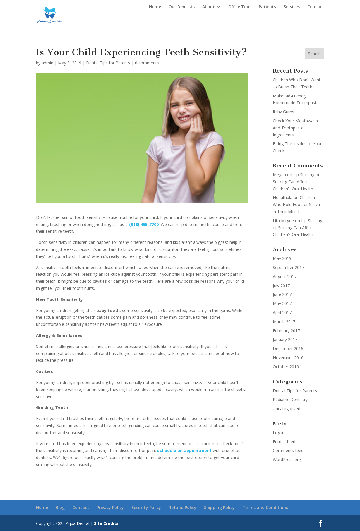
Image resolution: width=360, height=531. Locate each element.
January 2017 (285, 339)
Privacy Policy (110, 507)
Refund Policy (182, 507)
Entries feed (284, 441)
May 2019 (282, 258)
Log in (278, 432)
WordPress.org (287, 459)
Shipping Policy (219, 507)
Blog (60, 507)
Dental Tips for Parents (108, 63)
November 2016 (288, 357)
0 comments (147, 63)
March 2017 (284, 321)
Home (155, 7)
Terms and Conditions (265, 507)
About (208, 7)
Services (292, 7)
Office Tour (239, 7)
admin (47, 63)
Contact (315, 7)
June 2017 (282, 294)
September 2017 (288, 267)
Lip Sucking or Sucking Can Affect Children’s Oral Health (296, 181)
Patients (267, 7)
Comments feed (288, 450)
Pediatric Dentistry (290, 399)
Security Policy (146, 507)
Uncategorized (286, 408)
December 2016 (288, 348)
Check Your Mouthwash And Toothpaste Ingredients (295, 128)
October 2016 (286, 366)
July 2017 (281, 285)
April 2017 (282, 312)
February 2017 (286, 330)
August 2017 (284, 276)
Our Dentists (182, 7)
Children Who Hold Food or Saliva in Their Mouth (296, 204)
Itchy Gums (283, 111)
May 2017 (282, 303)
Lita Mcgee (283, 220)
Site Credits (106, 523)
